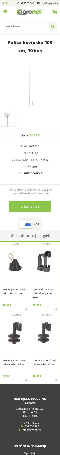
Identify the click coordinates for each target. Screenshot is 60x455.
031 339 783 (32, 426)
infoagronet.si (49, 3)
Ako (34, 166)
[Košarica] (54, 12)
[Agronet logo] (30, 12)
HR (6, 3)
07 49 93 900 (27, 3)
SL (3, 3)
